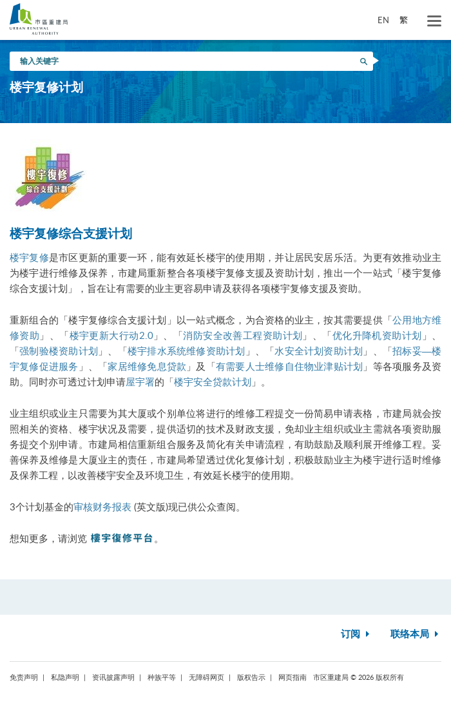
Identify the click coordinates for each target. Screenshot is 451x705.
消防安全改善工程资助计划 (242, 335)
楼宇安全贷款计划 (212, 381)
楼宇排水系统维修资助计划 (186, 350)
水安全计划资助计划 (318, 350)
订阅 (356, 634)
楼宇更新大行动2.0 (111, 335)
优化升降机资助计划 (377, 335)
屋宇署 (140, 381)
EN (383, 20)
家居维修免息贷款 (147, 366)
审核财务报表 (102, 506)
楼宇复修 (29, 257)
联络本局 (415, 634)
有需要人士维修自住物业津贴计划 (289, 366)
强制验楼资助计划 (58, 350)
